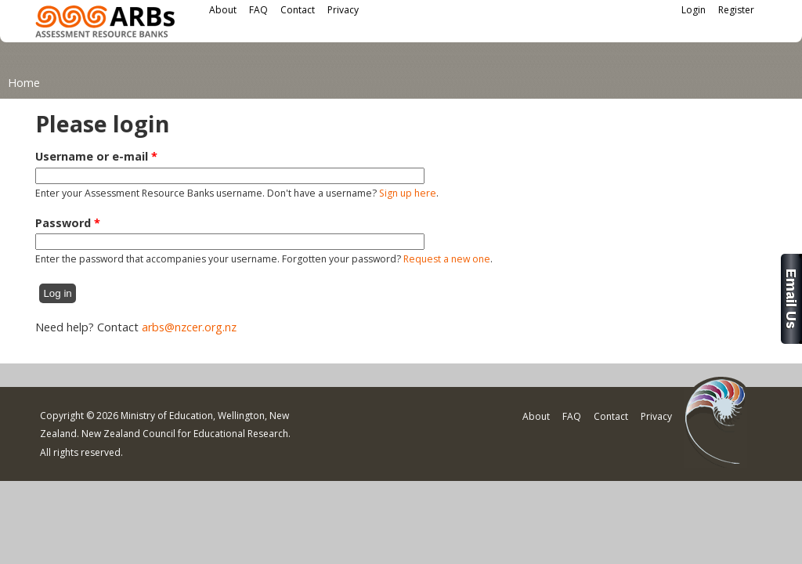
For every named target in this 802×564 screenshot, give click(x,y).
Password (67, 222)
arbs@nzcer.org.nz (189, 327)
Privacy (343, 9)
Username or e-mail (96, 156)
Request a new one (446, 259)
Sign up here (407, 193)
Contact (297, 9)
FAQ (258, 9)
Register (736, 9)
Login (693, 9)
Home (24, 82)
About (223, 9)
